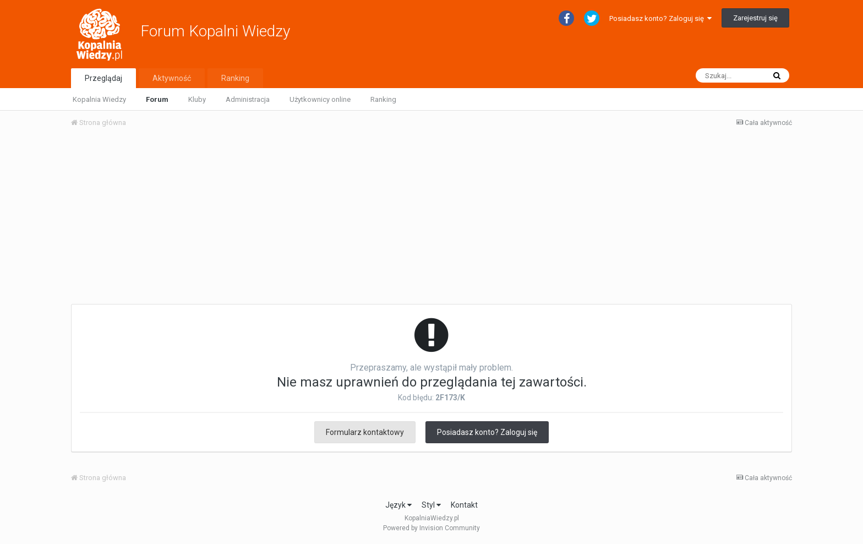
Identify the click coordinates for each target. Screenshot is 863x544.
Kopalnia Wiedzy (99, 99)
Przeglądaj (103, 78)
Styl (431, 505)
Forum (157, 99)
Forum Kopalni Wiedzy (215, 31)
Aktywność (171, 78)
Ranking (383, 99)
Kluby (197, 99)
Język (398, 505)
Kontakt (464, 505)
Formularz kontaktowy (365, 432)
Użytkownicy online (320, 99)
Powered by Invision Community (431, 528)
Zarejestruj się (755, 18)
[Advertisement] (431, 219)
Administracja (248, 99)
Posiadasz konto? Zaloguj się (660, 18)
